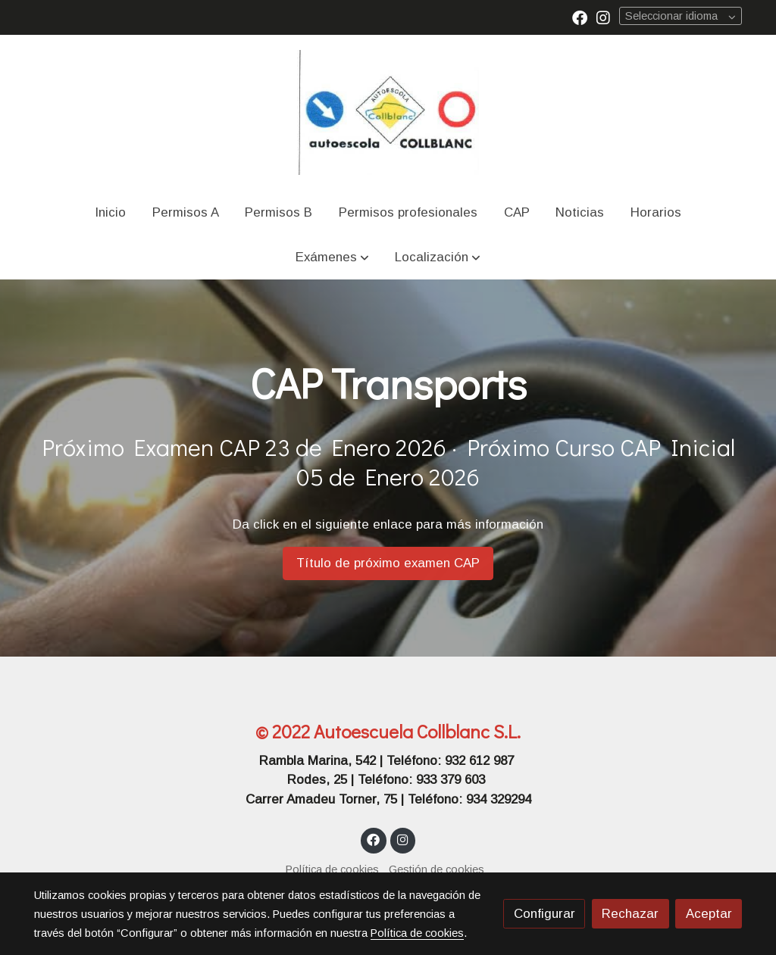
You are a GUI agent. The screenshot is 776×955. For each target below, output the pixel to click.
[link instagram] (603, 16)
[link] (388, 112)
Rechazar (630, 914)
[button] (332, 257)
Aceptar (709, 914)
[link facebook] (579, 16)
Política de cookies (332, 869)
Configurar (544, 914)
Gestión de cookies (436, 869)
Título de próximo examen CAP (388, 563)
